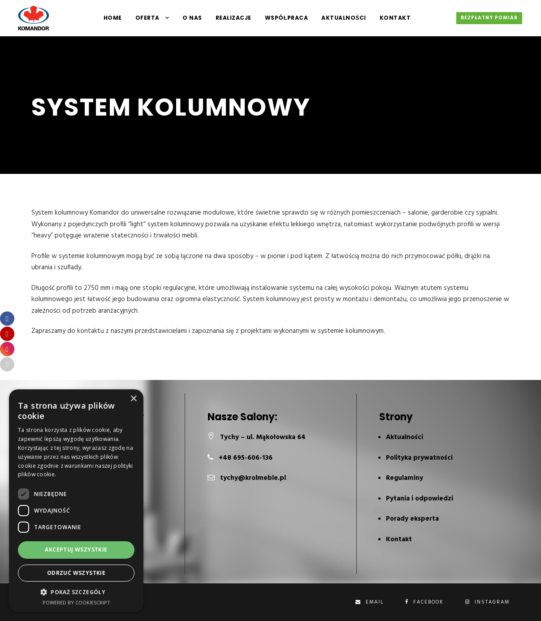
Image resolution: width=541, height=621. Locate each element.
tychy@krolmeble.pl (253, 478)
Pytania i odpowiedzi (419, 498)
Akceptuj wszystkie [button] (76, 549)
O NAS (192, 18)
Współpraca (286, 18)
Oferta (147, 18)
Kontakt (395, 18)
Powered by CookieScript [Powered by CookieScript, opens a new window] (76, 602)
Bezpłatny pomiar (489, 18)
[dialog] (76, 500)
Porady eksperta (412, 518)
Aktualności (343, 18)
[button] (76, 592)
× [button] (133, 399)
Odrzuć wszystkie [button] (76, 573)
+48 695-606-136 (246, 458)
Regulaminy (404, 478)
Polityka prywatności (419, 458)
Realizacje (233, 18)
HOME (113, 18)
